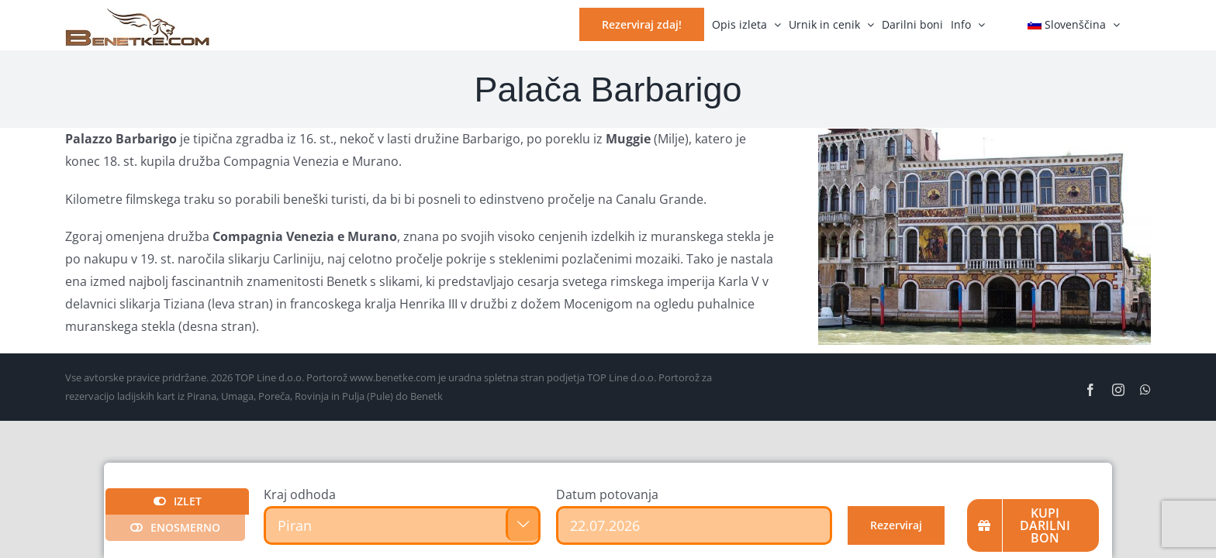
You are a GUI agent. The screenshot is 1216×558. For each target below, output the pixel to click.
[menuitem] (1073, 23)
